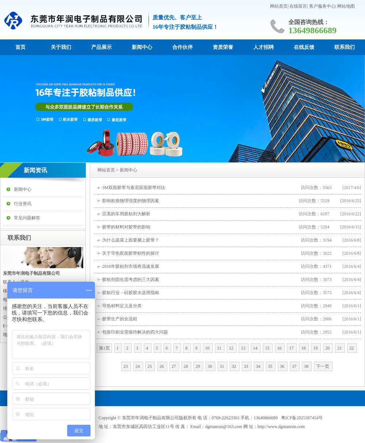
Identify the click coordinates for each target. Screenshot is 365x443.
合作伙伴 (182, 47)
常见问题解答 (27, 217)
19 (316, 348)
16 (280, 348)
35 (270, 366)
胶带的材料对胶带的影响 (126, 227)
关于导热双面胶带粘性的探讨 (130, 253)
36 (282, 366)
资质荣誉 (223, 47)
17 (292, 348)
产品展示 (101, 47)
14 (255, 348)
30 (210, 366)
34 (258, 366)
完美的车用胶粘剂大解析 (126, 213)
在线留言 (298, 6)
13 (243, 348)
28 (186, 366)
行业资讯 (22, 203)
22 (352, 348)
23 (126, 366)
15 (267, 348)
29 (198, 366)
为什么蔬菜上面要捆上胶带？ (130, 240)
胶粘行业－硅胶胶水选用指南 (130, 292)
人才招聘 (263, 47)
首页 (20, 47)
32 (234, 366)
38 (307, 366)
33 (246, 366)
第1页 (104, 348)
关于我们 (61, 47)
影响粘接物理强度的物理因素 (130, 200)
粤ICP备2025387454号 (302, 417)
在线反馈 (304, 47)
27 (174, 366)
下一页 (323, 366)
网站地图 (346, 6)
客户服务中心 (322, 6)
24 (138, 366)
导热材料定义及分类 (122, 305)
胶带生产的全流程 (119, 318)
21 (340, 348)
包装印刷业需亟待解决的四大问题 (135, 332)
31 (222, 366)
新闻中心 (142, 47)
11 (220, 348)
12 (231, 348)
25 (150, 366)
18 (304, 348)
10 (208, 348)
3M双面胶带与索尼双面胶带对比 (133, 187)
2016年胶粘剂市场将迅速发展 (130, 266)
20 (328, 348)
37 (294, 366)
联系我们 (344, 47)
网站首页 (279, 6)
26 (162, 366)
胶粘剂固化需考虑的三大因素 (130, 279)
